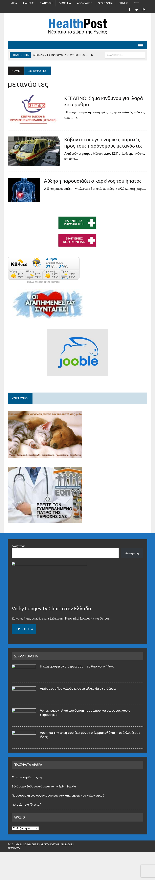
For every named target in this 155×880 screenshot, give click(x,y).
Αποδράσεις (84, 3)
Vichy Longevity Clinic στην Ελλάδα (51, 608)
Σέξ (136, 3)
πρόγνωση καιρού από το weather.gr (43, 282)
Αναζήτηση (18, 546)
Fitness (123, 3)
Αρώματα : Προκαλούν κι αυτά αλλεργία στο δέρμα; (78, 688)
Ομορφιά (65, 3)
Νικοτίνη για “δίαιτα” (26, 804)
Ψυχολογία (105, 3)
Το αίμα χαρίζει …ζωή (27, 777)
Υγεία (14, 3)
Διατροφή (46, 3)
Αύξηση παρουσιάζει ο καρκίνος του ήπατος (92, 181)
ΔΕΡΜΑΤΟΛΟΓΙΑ (26, 656)
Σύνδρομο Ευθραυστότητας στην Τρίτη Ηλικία (44, 786)
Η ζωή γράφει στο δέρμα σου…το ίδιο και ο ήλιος (77, 666)
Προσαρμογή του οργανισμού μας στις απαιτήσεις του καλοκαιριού (58, 795)
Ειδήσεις (28, 3)
